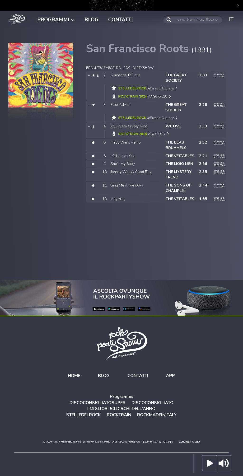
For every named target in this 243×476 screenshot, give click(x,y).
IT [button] (231, 19)
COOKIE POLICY (190, 442)
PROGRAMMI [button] (56, 19)
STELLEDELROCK (83, 415)
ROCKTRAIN (119, 415)
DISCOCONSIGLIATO (152, 403)
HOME (74, 375)
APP (170, 375)
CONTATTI (120, 19)
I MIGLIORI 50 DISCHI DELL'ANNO (121, 408)
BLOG (91, 19)
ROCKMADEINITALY (157, 415)
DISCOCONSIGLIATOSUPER (98, 403)
